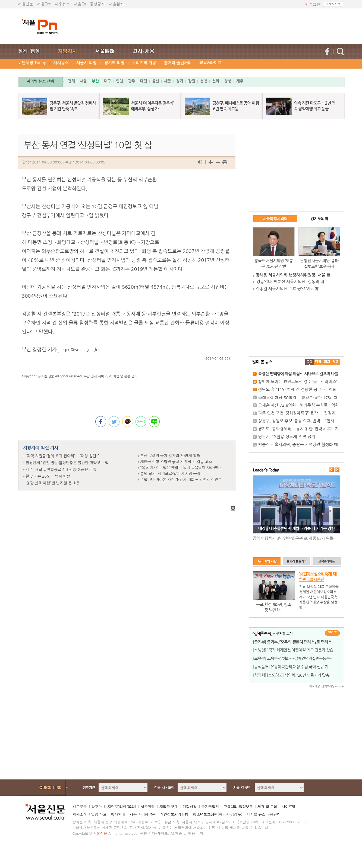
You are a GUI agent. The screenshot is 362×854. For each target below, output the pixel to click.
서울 (83, 81)
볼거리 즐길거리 (178, 63)
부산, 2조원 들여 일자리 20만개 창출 (170, 456)
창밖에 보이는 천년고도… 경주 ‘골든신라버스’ (297, 382)
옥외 (131, 806)
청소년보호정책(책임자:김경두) (217, 814)
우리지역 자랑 (144, 63)
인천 (119, 81)
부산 (95, 81)
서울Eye (44, 4)
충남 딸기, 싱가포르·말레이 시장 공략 (170, 474)
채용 (133, 814)
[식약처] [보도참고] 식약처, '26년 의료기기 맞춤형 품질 (297, 675)
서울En (80, 4)
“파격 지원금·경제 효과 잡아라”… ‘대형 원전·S (62, 456)
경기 (179, 81)
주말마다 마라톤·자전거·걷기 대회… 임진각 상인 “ (180, 479)
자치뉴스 (61, 63)
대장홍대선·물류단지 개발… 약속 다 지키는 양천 (296, 528)
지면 (110, 806)
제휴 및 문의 (267, 806)
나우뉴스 (62, 4)
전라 (215, 81)
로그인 (314, 4)
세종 (167, 81)
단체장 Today (34, 63)
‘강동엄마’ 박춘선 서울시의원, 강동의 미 (290, 282)
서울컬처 (116, 4)
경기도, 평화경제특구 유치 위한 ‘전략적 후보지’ (298, 429)
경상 (227, 81)
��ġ (318, 362)
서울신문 (25, 4)
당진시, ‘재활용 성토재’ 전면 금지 (286, 437)
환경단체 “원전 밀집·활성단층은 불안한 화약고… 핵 (67, 463)
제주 (239, 81)
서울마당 (147, 806)
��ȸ (335, 362)
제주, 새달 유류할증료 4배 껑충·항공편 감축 (61, 469)
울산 (155, 81)
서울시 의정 (86, 63)
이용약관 (148, 814)
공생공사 (97, 4)
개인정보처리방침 (174, 814)
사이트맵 (289, 806)
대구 (107, 81)
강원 (191, 81)
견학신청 (189, 806)
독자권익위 (210, 806)
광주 (131, 81)
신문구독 (80, 806)
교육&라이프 (210, 63)
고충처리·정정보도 (238, 806)
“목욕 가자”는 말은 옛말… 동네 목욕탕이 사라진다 (180, 468)
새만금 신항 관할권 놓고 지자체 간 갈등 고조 (176, 462)
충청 (203, 81)
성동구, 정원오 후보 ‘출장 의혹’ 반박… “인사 (296, 421)
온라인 (121, 806)
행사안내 (118, 814)
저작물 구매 (168, 806)
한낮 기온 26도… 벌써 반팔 (48, 476)
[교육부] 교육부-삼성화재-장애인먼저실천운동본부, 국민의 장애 (303, 658)
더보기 (332, 633)
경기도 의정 (114, 63)
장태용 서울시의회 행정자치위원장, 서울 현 (293, 275)
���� (309, 362)
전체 (71, 81)
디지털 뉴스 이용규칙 (263, 814)
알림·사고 (98, 814)
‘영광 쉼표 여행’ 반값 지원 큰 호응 (53, 483)
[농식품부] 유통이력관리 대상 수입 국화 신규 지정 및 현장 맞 (301, 667)
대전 (143, 81)
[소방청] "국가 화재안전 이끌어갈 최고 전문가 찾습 (293, 650)
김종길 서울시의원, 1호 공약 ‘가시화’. (288, 289)
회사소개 (80, 814)
